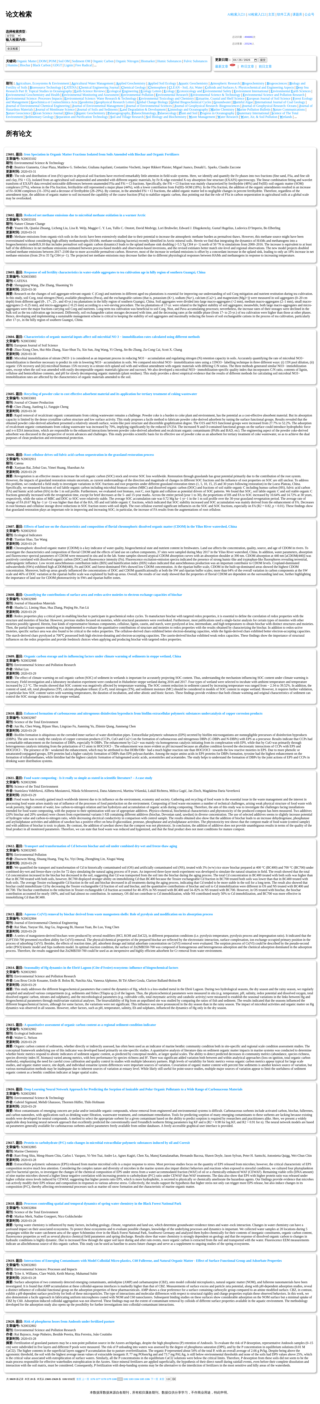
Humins (12, 65)
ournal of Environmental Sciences (149, 106)
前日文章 (265, 66)
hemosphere (157, 87)
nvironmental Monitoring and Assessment (90, 95)
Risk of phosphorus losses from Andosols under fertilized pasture (69, 1321)
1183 (131, 1379)
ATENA (70, 87)
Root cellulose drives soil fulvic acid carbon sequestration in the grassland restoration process (89, 455)
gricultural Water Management (92, 83)
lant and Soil (188, 113)
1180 (114, 1379)
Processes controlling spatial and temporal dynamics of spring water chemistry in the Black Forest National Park (102, 1203)
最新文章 (221, 66)
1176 (92, 1379)
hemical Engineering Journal (99, 87)
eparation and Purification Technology (82, 117)
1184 (136, 1379)
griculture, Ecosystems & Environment (42, 83)
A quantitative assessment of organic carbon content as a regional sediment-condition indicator (90, 1025)
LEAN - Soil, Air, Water (186, 87)
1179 (109, 1379)
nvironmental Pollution (137, 95)
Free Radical (83, 65)
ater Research (227, 117)
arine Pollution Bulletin (253, 109)
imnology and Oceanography (188, 109)
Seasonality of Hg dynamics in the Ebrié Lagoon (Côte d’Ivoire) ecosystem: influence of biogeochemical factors (101, 968)
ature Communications (289, 109)
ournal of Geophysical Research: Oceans (269, 106)
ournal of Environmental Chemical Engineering (38, 106)
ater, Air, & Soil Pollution (259, 117)
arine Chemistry (222, 109)
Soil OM (64, 61)
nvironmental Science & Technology (215, 95)
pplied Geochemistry (131, 83)
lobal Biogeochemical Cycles (190, 102)
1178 (103, 1379)
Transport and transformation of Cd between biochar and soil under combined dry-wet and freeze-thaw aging (100, 846)
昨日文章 (247, 66)
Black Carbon (42, 65)
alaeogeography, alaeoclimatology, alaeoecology (142, 113)
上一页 (85, 1379)
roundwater (222, 102)
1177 (98, 1379)
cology (169, 91)
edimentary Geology (39, 117)
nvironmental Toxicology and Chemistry (166, 98)
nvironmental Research (172, 95)
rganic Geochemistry (90, 113)
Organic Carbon (103, 61)
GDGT (57, 65)
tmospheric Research (225, 83)
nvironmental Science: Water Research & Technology (100, 98)
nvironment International (251, 91)
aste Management (202, 117)
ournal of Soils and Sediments (97, 109)
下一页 (154, 1379)
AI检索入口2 (257, 14)
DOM (43, 61)
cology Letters (151, 91)
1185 (142, 1379)
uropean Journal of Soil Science (268, 98)
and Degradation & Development (143, 109)
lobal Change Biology (152, 102)
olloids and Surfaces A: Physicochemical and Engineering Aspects (249, 87)
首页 (78, 1379)
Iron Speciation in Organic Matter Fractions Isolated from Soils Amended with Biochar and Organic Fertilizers (101, 154)
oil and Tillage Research (127, 117)
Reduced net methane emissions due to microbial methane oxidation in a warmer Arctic (85, 215)
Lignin (68, 65)
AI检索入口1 (236, 14)
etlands (286, 117)
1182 (125, 1379)
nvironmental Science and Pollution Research (273, 95)
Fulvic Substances (195, 61)
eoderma (86, 102)
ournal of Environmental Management (98, 106)
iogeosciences (277, 83)
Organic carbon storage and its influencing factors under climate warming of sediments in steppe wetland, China (102, 656)
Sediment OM (81, 61)
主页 (271, 14)
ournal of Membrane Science (55, 109)
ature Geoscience (18, 113)
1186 (147, 1379)
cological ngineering (122, 91)
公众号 (309, 14)
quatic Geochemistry (193, 83)
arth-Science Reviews (89, 91)
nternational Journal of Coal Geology (280, 102)
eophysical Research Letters (115, 102)
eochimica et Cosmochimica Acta (54, 102)
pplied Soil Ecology (162, 83)
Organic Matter (27, 61)
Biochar (25, 65)
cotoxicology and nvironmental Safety (204, 91)
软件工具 (283, 14)
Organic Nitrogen (127, 61)
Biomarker (148, 61)
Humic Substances (169, 61)
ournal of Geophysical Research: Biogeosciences (207, 106)
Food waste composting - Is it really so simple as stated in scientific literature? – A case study (88, 778)
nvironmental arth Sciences (291, 91)
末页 (161, 1379)
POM (52, 61)
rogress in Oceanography (217, 113)
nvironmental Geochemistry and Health (33, 95)
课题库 (297, 14)
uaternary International (253, 113)
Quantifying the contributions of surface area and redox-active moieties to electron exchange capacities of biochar (103, 595)
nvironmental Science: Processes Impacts (34, 98)
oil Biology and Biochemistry (166, 117)
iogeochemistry (253, 83)
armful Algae (243, 102)
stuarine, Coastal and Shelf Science (220, 98)
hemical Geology (133, 87)
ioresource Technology (45, 87)
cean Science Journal (48, 113)
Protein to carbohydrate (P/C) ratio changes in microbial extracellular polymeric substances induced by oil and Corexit (107, 1143)
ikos (69, 113)
